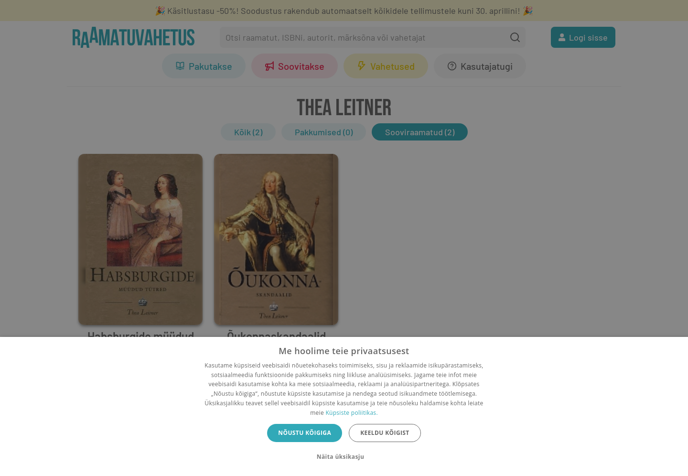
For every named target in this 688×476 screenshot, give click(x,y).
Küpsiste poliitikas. (351, 413)
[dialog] (344, 406)
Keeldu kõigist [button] (384, 433)
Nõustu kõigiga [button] (304, 433)
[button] (344, 457)
